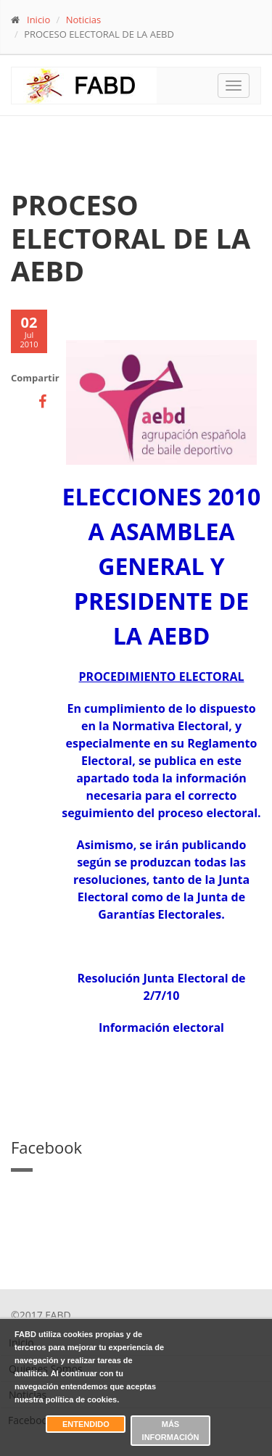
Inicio (38, 19)
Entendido (86, 1424)
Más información (170, 1430)
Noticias (83, 19)
